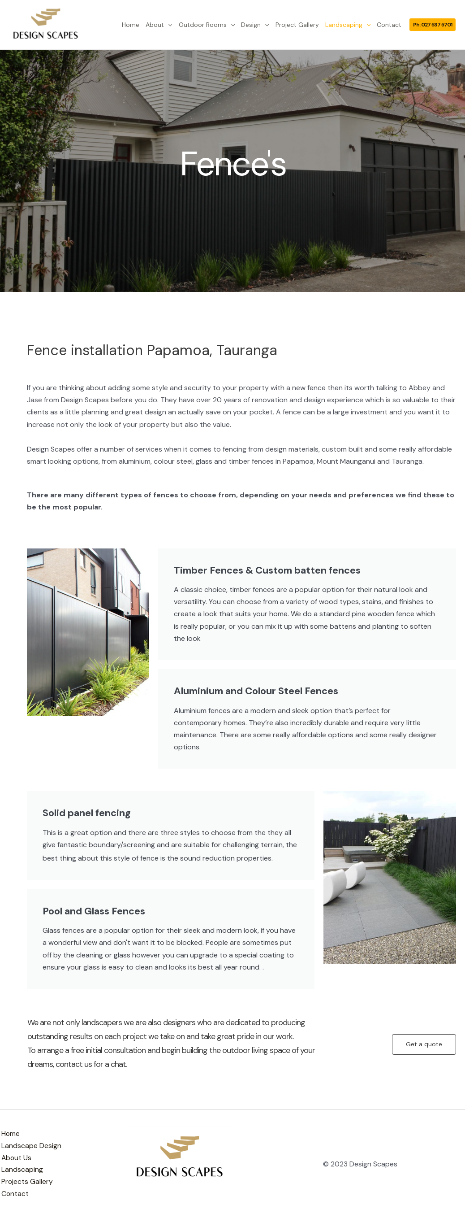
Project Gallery (297, 25)
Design (255, 24)
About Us (15, 1157)
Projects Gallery (26, 1182)
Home (130, 25)
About (159, 24)
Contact (389, 25)
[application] (168, 24)
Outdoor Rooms (207, 24)
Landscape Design (30, 1145)
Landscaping (347, 24)
